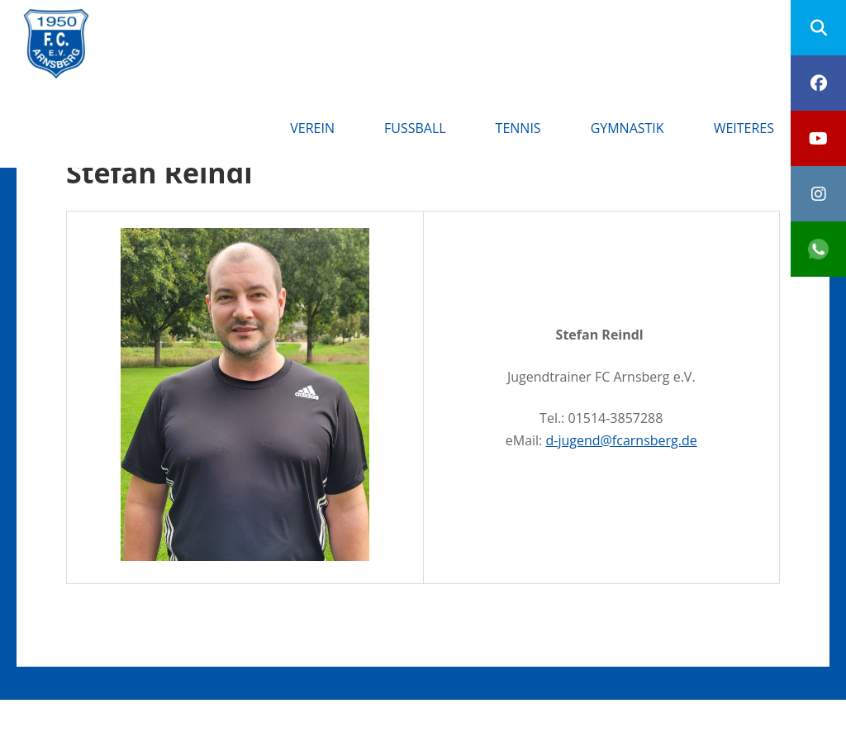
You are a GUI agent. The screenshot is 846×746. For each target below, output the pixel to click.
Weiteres (744, 128)
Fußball (415, 128)
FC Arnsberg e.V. (199, 24)
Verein (312, 128)
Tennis (518, 128)
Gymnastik (627, 128)
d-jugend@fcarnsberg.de (620, 440)
